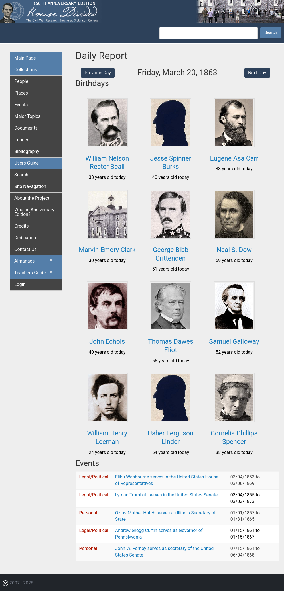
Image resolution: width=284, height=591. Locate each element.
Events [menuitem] (21, 104)
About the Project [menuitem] (31, 198)
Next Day (257, 72)
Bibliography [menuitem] (26, 151)
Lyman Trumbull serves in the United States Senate (166, 495)
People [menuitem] (21, 81)
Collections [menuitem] (25, 69)
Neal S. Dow (233, 250)
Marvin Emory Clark (107, 250)
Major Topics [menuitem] (27, 116)
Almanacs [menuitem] (34, 262)
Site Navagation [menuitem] (30, 186)
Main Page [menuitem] (25, 58)
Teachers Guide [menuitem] (34, 274)
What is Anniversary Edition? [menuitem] (34, 212)
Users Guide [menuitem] (26, 163)
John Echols (107, 341)
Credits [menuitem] (21, 226)
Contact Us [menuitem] (25, 249)
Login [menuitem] (19, 284)
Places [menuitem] (21, 93)
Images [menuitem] (21, 139)
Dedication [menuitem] (25, 237)
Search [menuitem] (21, 174)
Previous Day (98, 72)
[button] (107, 145)
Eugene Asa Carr (234, 158)
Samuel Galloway (234, 341)
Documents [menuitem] (26, 128)
